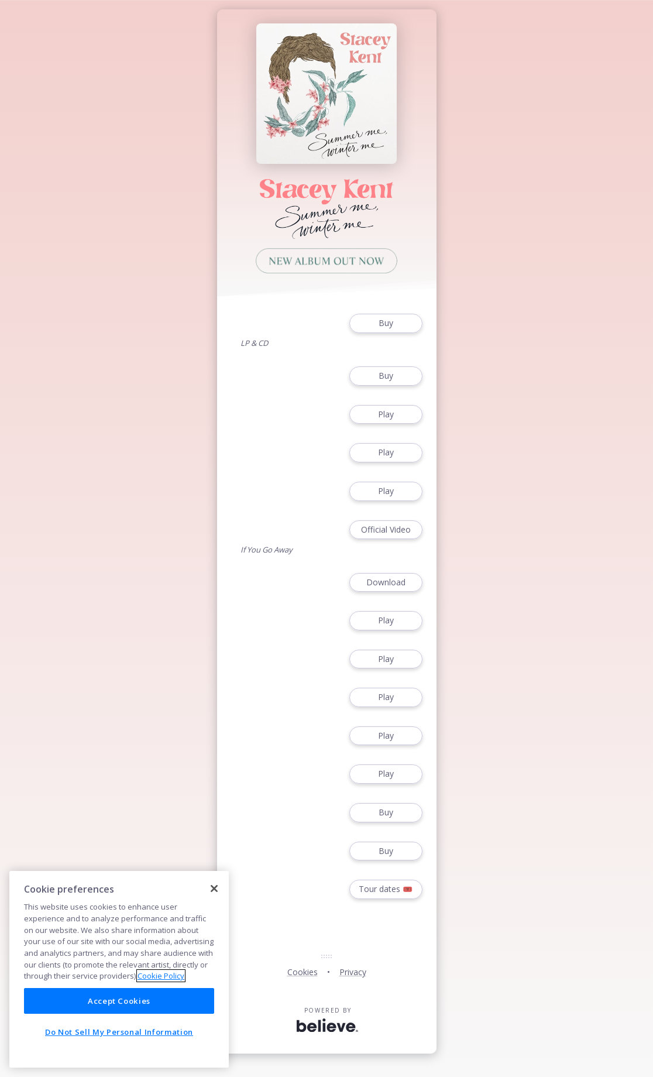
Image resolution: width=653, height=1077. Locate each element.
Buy (385, 323)
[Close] (214, 888)
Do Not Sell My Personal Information (119, 1032)
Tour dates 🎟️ (385, 889)
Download (385, 583)
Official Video (385, 530)
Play (385, 415)
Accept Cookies (119, 1001)
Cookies (302, 971)
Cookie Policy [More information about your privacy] (161, 975)
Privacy (352, 971)
